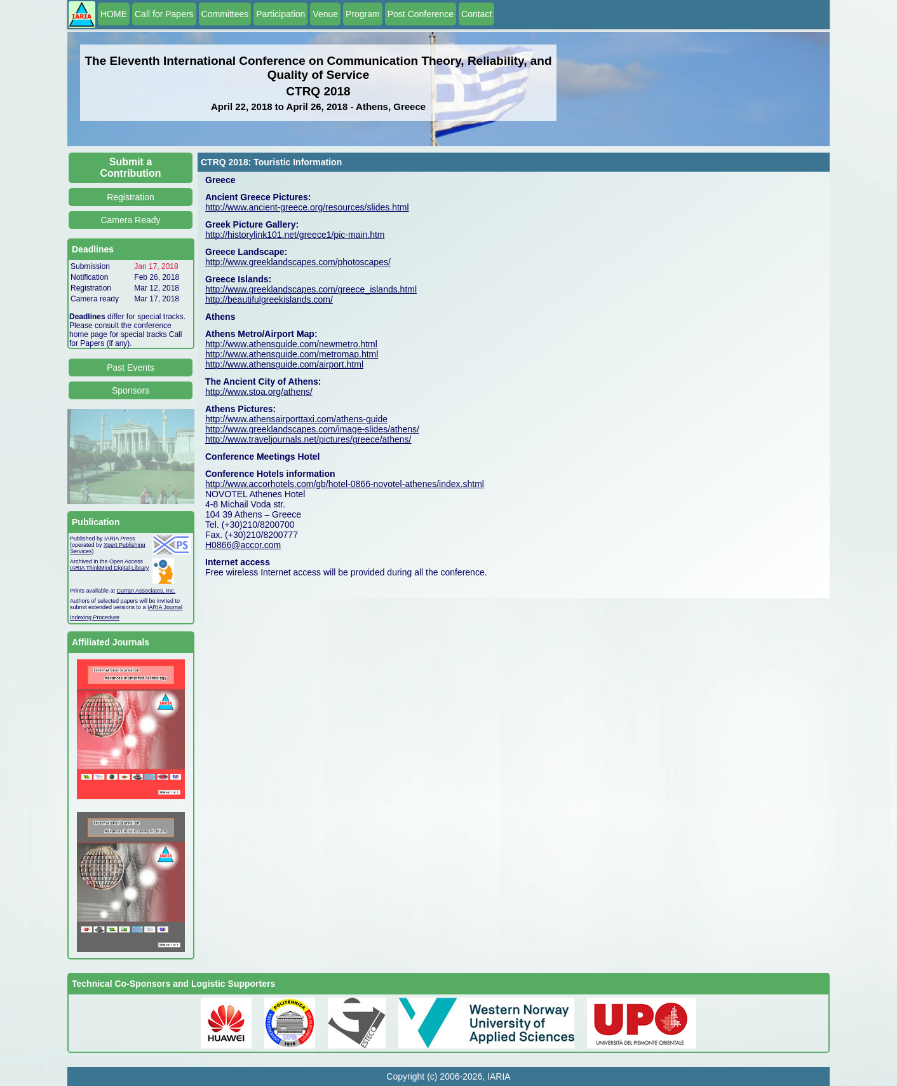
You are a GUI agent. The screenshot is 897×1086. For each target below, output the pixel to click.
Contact (476, 14)
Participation (280, 14)
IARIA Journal (164, 607)
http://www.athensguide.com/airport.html (284, 364)
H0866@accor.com (243, 545)
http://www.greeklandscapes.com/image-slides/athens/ (312, 429)
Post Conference (421, 14)
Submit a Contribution (130, 167)
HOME (113, 14)
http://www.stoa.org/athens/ (259, 392)
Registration (130, 197)
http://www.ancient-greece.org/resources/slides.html (307, 207)
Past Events (130, 367)
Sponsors (130, 390)
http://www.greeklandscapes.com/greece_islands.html (311, 289)
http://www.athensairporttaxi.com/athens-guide (296, 419)
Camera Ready (130, 220)
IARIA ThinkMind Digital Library (109, 568)
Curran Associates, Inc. (146, 591)
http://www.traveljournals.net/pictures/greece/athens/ (308, 439)
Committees (225, 14)
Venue (325, 14)
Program (363, 14)
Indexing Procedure (94, 617)
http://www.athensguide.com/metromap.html (291, 354)
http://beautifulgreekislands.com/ (269, 299)
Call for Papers (164, 14)
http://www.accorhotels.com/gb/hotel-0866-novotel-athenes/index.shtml (344, 484)
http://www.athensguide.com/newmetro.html (291, 344)
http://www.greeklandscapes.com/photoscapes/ (298, 262)
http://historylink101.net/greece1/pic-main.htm (294, 235)
